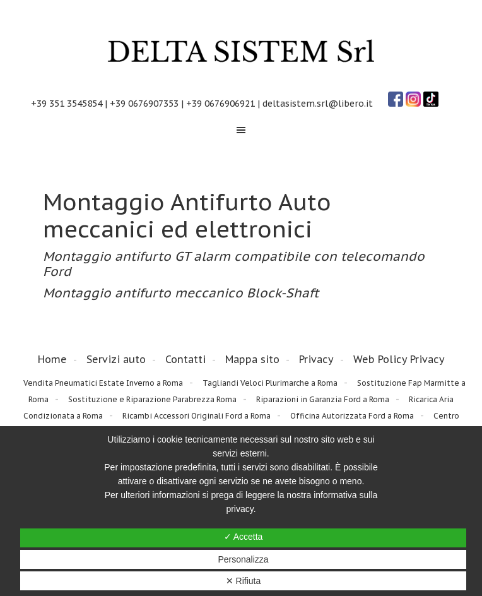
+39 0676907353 (144, 103)
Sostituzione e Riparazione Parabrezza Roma (152, 399)
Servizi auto (116, 359)
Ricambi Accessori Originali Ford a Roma (196, 415)
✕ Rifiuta (243, 581)
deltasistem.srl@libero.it (317, 103)
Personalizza (243, 559)
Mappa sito (252, 359)
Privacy (316, 359)
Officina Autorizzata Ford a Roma (352, 415)
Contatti (185, 359)
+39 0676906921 (220, 103)
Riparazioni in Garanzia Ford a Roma (322, 399)
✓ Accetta (243, 537)
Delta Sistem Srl (241, 52)
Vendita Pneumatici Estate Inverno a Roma (103, 383)
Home (52, 359)
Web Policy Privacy (399, 359)
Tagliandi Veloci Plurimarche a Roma (270, 383)
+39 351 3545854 (66, 103)
